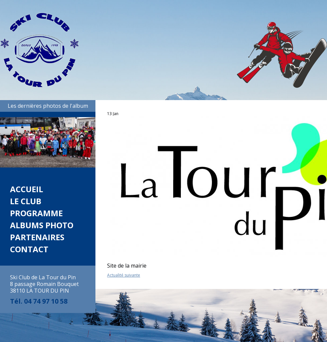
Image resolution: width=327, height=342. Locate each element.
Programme (36, 213)
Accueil (26, 189)
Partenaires (37, 237)
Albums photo (41, 225)
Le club (25, 201)
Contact (29, 249)
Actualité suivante (123, 275)
